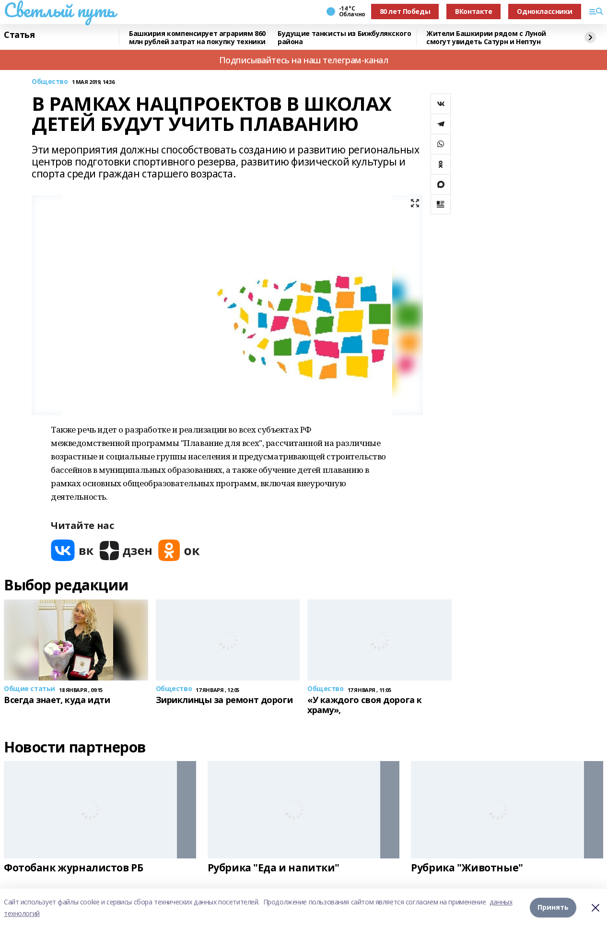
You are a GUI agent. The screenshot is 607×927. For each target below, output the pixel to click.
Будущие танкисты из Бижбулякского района (344, 38)
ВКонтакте (473, 11)
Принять (553, 907)
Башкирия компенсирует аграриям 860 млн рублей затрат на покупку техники (197, 38)
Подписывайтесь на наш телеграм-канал (303, 60)
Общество (50, 82)
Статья (19, 35)
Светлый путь (59, 10)
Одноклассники (544, 11)
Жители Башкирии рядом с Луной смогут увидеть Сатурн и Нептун (486, 38)
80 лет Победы (405, 11)
